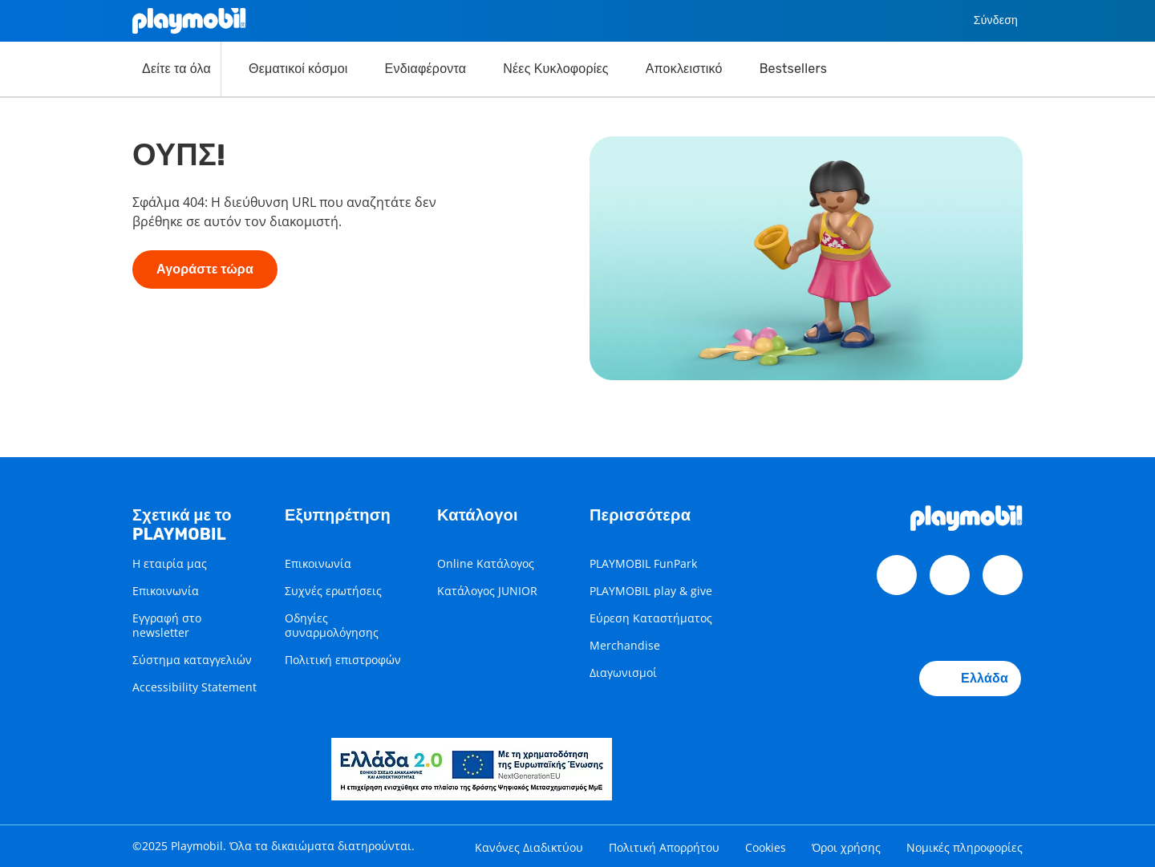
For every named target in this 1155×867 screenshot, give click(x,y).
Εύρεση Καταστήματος (651, 618)
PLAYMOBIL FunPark (643, 563)
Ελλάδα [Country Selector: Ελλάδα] (970, 678)
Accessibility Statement (194, 687)
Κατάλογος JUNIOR (487, 590)
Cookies (765, 847)
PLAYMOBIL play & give (651, 590)
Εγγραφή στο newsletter (166, 625)
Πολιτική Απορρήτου (664, 847)
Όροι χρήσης (846, 847)
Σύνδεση (984, 20)
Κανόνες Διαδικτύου (529, 847)
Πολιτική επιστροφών (343, 659)
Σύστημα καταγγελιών (192, 659)
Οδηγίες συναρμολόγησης (332, 625)
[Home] (189, 21)
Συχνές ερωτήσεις (333, 590)
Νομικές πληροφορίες (964, 847)
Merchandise (625, 645)
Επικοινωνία (165, 590)
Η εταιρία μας (169, 563)
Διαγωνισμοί (623, 672)
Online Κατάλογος (485, 563)
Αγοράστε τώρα (204, 269)
